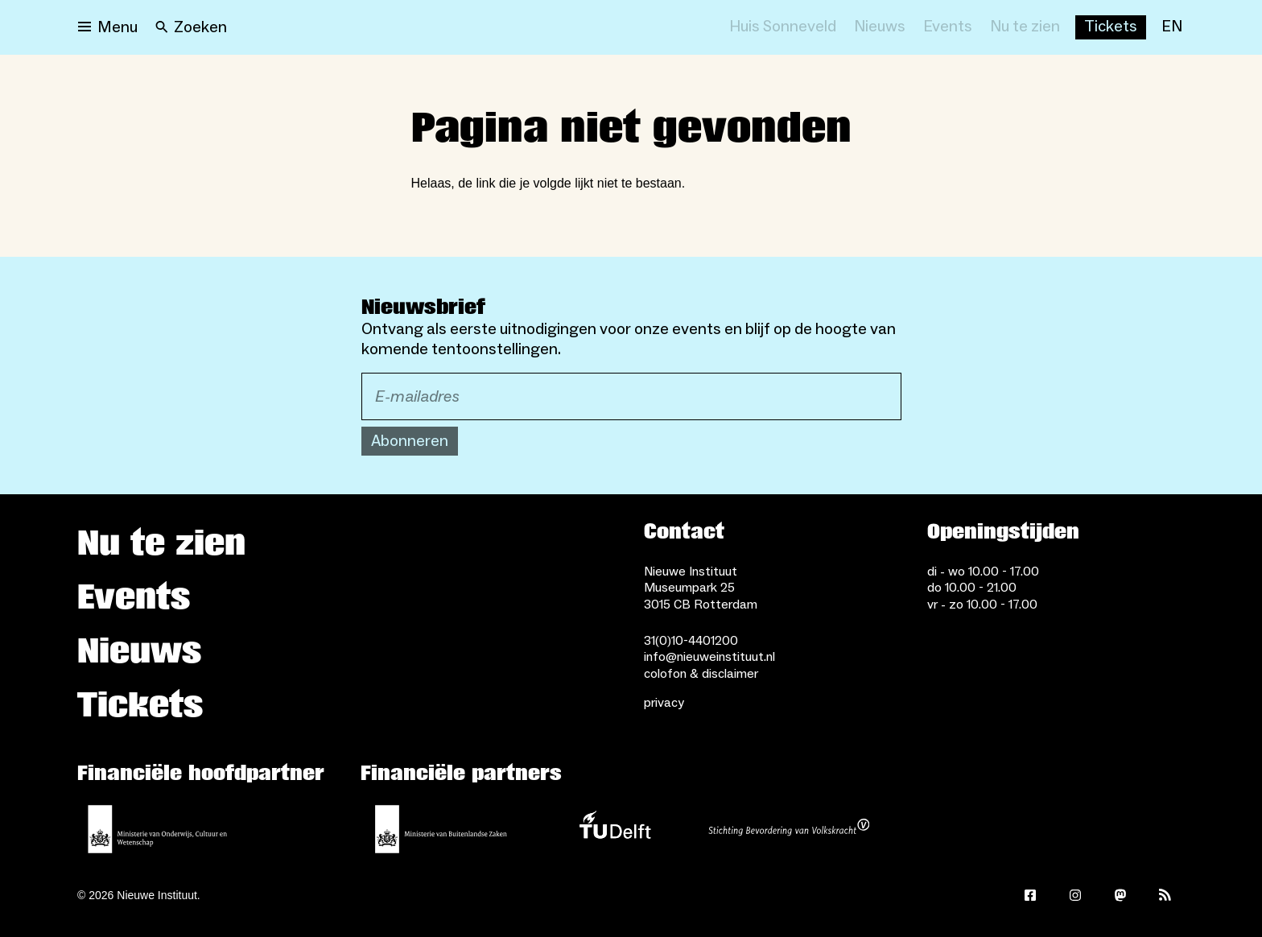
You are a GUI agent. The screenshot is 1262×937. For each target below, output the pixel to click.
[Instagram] (1075, 895)
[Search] (191, 27)
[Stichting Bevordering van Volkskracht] (788, 829)
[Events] (947, 27)
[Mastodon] (1120, 895)
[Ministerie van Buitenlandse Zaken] (441, 829)
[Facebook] (1030, 895)
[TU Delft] (614, 829)
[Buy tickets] (1110, 27)
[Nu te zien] (1025, 27)
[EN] (1172, 27)
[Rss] (1165, 895)
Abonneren (409, 441)
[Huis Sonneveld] (782, 27)
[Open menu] (107, 27)
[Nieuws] (879, 27)
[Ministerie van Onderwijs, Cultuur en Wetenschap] (157, 829)
